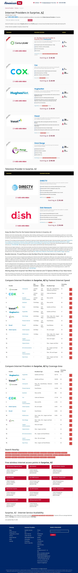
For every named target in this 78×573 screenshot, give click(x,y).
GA (38, 551)
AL (38, 550)
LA (45, 553)
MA (47, 553)
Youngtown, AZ (43, 457)
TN (47, 557)
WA (43, 559)
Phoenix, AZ (61, 455)
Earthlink (39, 543)
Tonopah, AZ (14, 457)
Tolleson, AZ (8, 457)
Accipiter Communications (13, 242)
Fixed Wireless (40, 544)
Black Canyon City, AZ (22, 452)
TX (49, 557)
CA (42, 550)
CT (45, 550)
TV (38, 532)
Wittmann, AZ (36, 457)
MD (48, 553)
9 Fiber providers (35, 515)
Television (44, 251)
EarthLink (22, 242)
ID (39, 553)
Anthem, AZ (8, 452)
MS (45, 554)
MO (43, 554)
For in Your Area (48, 2)
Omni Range (39, 143)
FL (47, 550)
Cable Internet (28, 535)
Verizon (11, 535)
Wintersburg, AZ (29, 457)
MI (39, 554)
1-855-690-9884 (61, 2)
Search (30, 20)
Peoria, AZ (55, 455)
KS (42, 553)
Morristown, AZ (33, 455)
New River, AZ (40, 455)
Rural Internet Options (42, 561)
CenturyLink (47, 39)
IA (37, 553)
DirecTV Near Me (29, 543)
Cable (55, 251)
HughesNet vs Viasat (14, 534)
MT (47, 554)
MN (41, 554)
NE (41, 556)
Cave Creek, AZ (44, 452)
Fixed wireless (50, 251)
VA (40, 559)
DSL (34, 251)
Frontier (39, 539)
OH (38, 557)
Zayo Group (46, 243)
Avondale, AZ (14, 452)
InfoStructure (63, 242)
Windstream (40, 534)
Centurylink (27, 539)
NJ (44, 556)
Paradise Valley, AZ (48, 455)
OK (39, 557)
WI (44, 559)
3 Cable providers (42, 515)
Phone (40, 251)
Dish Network (46, 208)
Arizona (16, 8)
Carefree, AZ (36, 452)
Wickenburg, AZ (21, 457)
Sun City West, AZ (51, 457)
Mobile (39, 537)
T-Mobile (39, 535)
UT (38, 559)
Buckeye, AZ (30, 452)
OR (41, 557)
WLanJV (49, 242)
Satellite (59, 251)
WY (48, 559)
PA (43, 557)
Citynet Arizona (16, 243)
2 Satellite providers (49, 515)
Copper (62, 251)
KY (44, 553)
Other (68, 251)
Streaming (27, 541)
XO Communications (25, 243)
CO (44, 550)
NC (38, 556)
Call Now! (36, 2)
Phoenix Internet (44, 242)
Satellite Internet (28, 530)
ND (40, 556)
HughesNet (39, 89)
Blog (10, 530)
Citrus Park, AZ (51, 452)
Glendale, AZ (64, 452)
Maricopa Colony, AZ (25, 455)
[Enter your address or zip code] (16, 20)
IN (41, 553)
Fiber (37, 251)
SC (44, 557)
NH (43, 556)
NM (46, 556)
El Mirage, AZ (57, 452)
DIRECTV (43, 181)
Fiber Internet (28, 534)
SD (45, 557)
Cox (35, 65)
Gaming (11, 541)
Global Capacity (55, 242)
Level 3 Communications (36, 243)
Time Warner (40, 541)
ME (38, 554)
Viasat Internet (12, 532)
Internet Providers (9, 8)
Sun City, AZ (67, 455)
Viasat (37, 116)
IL (40, 553)
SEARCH (53, 534)
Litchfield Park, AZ (16, 455)
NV (48, 556)
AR (39, 550)
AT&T (10, 539)
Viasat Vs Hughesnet (42, 562)
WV (46, 559)
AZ (40, 550)
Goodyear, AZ (8, 455)
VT (41, 559)
